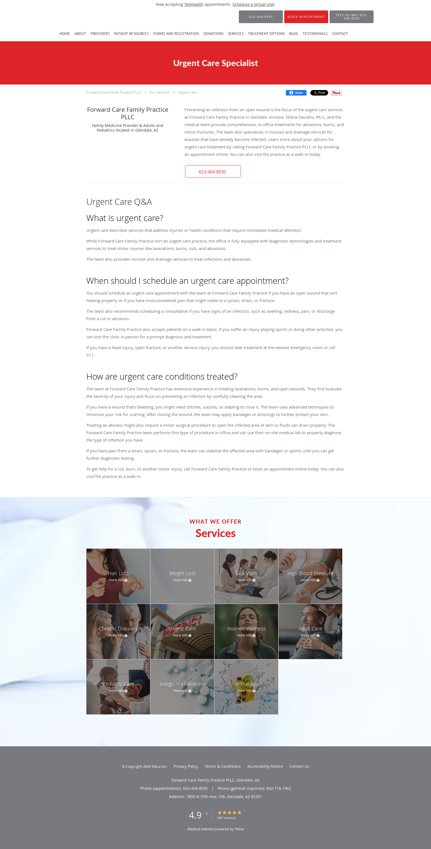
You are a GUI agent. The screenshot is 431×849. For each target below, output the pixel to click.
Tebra (239, 828)
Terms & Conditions (223, 766)
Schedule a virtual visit (253, 4)
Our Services (160, 92)
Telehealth (193, 4)
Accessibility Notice (265, 766)
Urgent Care (187, 92)
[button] (306, 16)
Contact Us (299, 766)
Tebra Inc (158, 766)
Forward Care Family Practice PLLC (114, 92)
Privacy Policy (186, 766)
